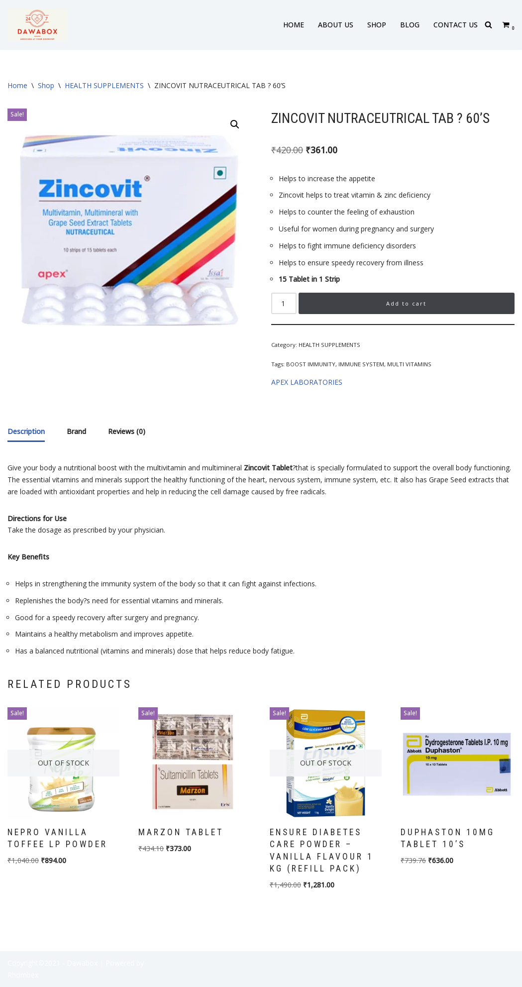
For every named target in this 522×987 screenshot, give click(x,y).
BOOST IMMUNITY (310, 364)
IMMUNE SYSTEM (361, 364)
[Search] (488, 24)
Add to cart (406, 303)
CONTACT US (455, 24)
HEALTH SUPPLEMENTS (104, 85)
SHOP (376, 24)
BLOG (409, 24)
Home (17, 85)
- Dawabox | (83, 963)
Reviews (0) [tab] (126, 431)
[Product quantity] (284, 303)
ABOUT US (335, 24)
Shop (46, 85)
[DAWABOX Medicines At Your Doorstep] (37, 25)
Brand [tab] (76, 431)
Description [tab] (26, 431)
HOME (293, 24)
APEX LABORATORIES (306, 382)
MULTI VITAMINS (409, 364)
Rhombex (22, 975)
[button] (235, 124)
